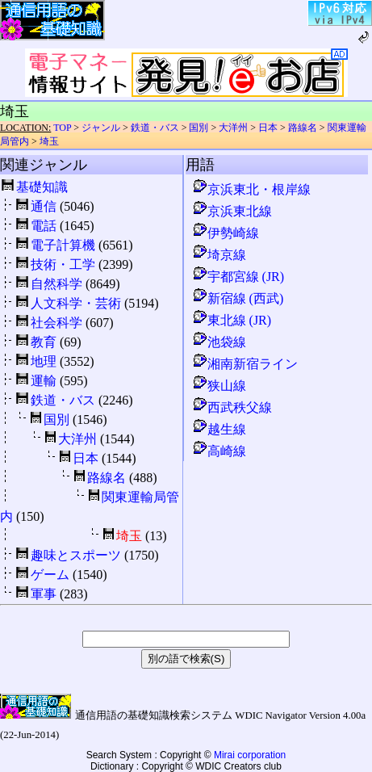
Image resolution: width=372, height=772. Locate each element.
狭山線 (218, 385)
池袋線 (218, 342)
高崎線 (218, 451)
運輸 (43, 381)
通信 (43, 206)
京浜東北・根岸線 (251, 189)
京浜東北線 (231, 211)
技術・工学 (63, 264)
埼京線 (218, 255)
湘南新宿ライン (244, 364)
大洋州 (233, 127)
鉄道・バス (155, 127)
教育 (43, 342)
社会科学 (56, 322)
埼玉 (49, 141)
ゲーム (50, 574)
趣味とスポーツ (76, 555)
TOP (62, 127)
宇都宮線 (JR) (238, 276)
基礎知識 (42, 187)
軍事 (43, 594)
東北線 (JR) (231, 320)
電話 (43, 226)
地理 (43, 361)
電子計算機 (63, 245)
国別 (198, 127)
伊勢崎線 (225, 233)
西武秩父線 (231, 407)
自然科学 (56, 284)
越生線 (218, 429)
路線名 (302, 127)
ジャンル (101, 127)
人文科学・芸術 (76, 303)
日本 (268, 127)
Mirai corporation (250, 755)
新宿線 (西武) (237, 298)
